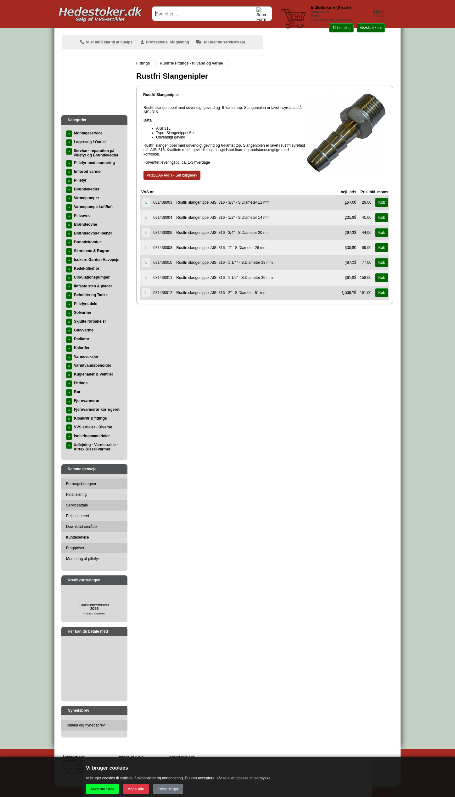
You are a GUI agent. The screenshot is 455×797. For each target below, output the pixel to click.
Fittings (143, 63)
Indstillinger (167, 789)
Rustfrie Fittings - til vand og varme (191, 63)
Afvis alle (135, 789)
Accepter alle (102, 789)
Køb (381, 202)
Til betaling (341, 27)
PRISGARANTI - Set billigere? (172, 175)
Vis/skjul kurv (371, 27)
